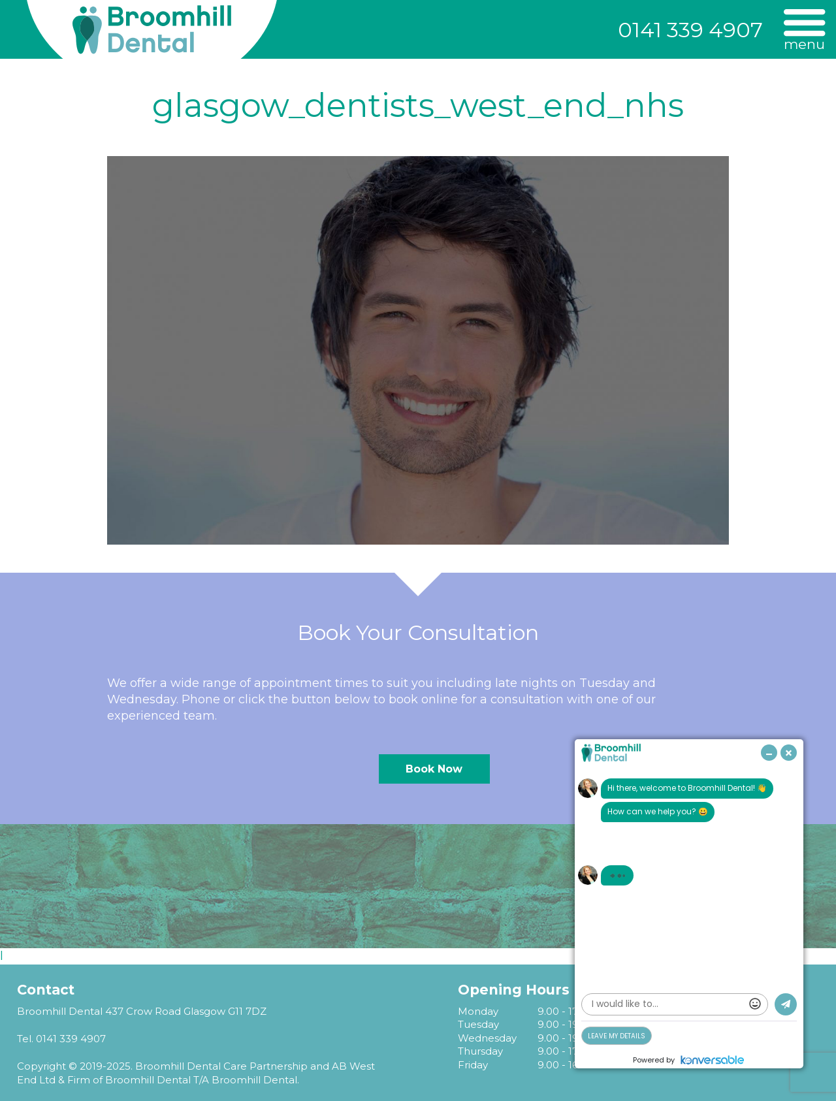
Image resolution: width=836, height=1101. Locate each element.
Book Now (434, 769)
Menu (804, 43)
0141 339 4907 (690, 29)
